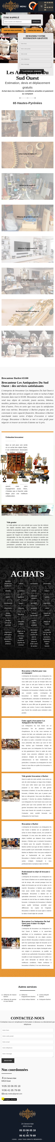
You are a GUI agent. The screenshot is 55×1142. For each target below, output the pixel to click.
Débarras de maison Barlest (10, 995)
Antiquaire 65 (27, 122)
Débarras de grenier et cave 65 (27, 217)
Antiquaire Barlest (45, 999)
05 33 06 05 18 (48, 4)
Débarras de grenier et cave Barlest (10, 1000)
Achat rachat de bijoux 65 (28, 154)
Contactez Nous (34, 30)
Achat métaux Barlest (28, 999)
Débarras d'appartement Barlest (28, 995)
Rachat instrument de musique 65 (27, 311)
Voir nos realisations (13, 30)
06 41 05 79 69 (48, 9)
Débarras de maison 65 (28, 185)
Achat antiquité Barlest (44, 995)
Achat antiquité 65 (27, 280)
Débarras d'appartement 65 (27, 248)
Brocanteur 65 (27, 343)
